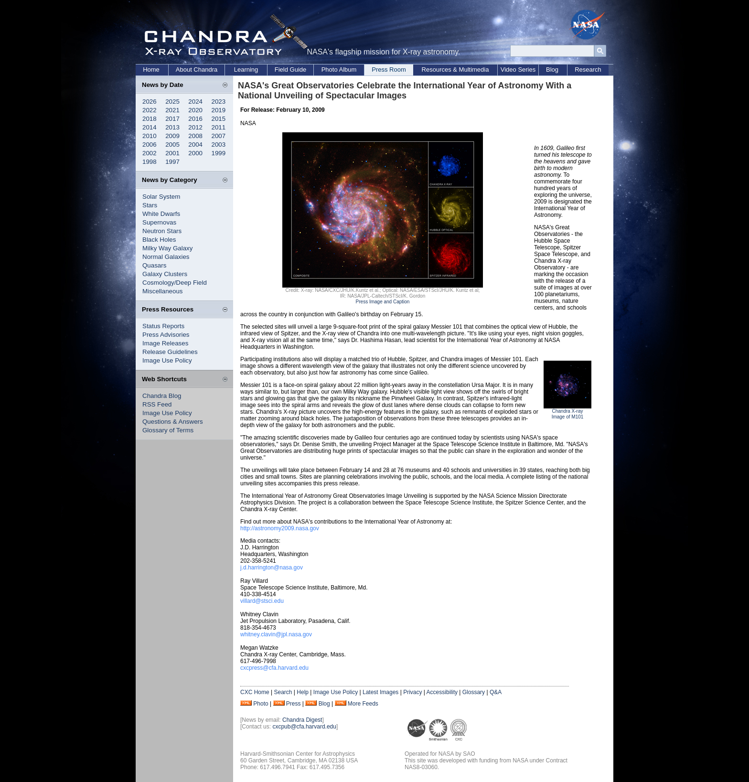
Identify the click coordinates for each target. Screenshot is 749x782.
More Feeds (363, 703)
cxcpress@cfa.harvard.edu (274, 667)
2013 (172, 127)
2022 (149, 110)
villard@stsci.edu (262, 601)
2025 (172, 101)
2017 (172, 118)
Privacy (412, 692)
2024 (195, 101)
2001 (172, 153)
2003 (219, 144)
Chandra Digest (302, 720)
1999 (219, 153)
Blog (552, 69)
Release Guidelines (170, 351)
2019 (219, 110)
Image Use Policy (167, 360)
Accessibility (442, 692)
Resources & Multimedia (455, 69)
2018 (149, 118)
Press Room (389, 69)
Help (303, 692)
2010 (149, 135)
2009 (172, 135)
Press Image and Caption (383, 301)
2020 (195, 110)
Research (588, 69)
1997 (172, 161)
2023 (219, 101)
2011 (219, 127)
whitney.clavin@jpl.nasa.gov (276, 634)
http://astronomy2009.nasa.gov (279, 528)
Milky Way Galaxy (167, 248)
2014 (149, 127)
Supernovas (159, 222)
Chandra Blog (162, 395)
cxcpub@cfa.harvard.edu (304, 726)
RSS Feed (157, 404)
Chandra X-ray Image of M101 (568, 413)
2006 (149, 144)
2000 (195, 153)
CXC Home (254, 692)
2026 (149, 101)
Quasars (154, 265)
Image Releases (165, 343)
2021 (172, 110)
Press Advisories (166, 334)
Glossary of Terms (167, 430)
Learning (246, 69)
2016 (195, 118)
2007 (219, 135)
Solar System (161, 196)
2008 (195, 135)
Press (293, 703)
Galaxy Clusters (164, 274)
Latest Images (380, 692)
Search (283, 692)
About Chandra (196, 69)
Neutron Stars (162, 231)
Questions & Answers (172, 421)
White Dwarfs (161, 213)
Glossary (473, 692)
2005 (172, 144)
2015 (219, 118)
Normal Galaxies (166, 256)
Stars (149, 205)
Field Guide (290, 69)
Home (151, 69)
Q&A (496, 692)
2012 (195, 127)
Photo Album (339, 69)
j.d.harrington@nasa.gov (271, 567)
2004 (195, 144)
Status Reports (163, 326)
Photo (260, 703)
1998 (149, 161)
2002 (149, 153)
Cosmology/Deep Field (174, 282)
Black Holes (159, 239)
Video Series (518, 69)
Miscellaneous (162, 291)
